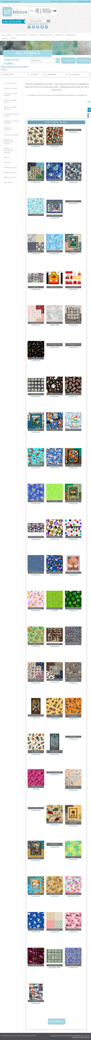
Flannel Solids (11, 135)
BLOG (72, 1)
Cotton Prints (11, 83)
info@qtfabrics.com (80, 1036)
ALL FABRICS (56, 1021)
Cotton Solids (11, 88)
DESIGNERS (70, 35)
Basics (7, 157)
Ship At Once (10, 172)
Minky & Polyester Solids (9, 150)
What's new (10, 177)
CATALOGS (59, 35)
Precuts (7, 162)
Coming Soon (10, 167)
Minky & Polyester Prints (9, 142)
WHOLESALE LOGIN (83, 1)
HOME (53, 1)
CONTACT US (62, 1)
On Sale (8, 182)
